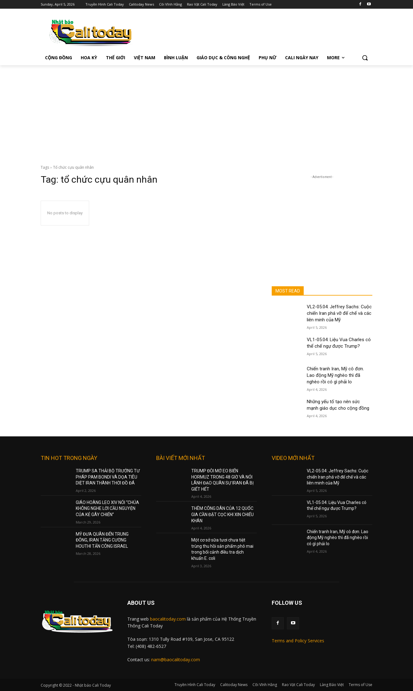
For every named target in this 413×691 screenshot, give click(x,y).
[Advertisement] (206, 111)
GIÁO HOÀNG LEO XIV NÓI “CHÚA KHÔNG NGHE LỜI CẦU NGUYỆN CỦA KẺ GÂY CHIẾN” (107, 508)
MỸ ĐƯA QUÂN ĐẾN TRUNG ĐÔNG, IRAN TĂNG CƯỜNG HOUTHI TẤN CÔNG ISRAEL (102, 540)
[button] (364, 57)
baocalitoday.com (168, 619)
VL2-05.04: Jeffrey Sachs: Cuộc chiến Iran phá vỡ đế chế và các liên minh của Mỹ (339, 313)
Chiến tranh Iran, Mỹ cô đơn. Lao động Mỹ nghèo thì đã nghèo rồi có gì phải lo (335, 375)
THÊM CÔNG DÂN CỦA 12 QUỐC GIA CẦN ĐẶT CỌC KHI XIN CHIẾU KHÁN (222, 514)
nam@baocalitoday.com (175, 659)
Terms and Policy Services (298, 641)
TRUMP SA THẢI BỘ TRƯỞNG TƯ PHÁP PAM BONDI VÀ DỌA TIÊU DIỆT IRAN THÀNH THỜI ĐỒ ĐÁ (108, 476)
